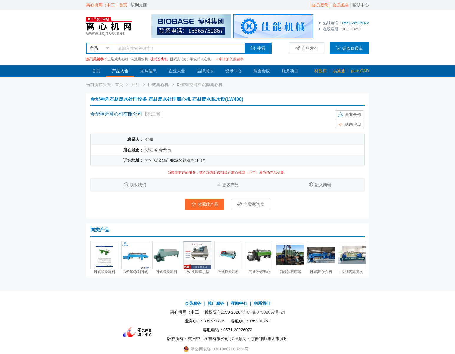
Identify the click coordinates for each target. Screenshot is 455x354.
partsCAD (360, 70)
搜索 (258, 47)
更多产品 (230, 184)
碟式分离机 (159, 59)
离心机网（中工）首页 (106, 5)
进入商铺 (323, 184)
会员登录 (320, 5)
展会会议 (261, 70)
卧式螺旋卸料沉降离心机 (199, 84)
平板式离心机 (200, 59)
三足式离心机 (117, 59)
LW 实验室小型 (197, 272)
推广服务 (216, 303)
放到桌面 (139, 5)
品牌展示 (205, 70)
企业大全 (177, 70)
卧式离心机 (179, 59)
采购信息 (148, 70)
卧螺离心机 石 (321, 272)
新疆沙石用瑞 (290, 272)
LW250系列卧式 (135, 272)
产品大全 (120, 70)
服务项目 (290, 70)
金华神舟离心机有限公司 (116, 113)
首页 (96, 70)
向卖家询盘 (250, 204)
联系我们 (138, 184)
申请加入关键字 (229, 59)
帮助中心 (360, 5)
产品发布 (306, 48)
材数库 (320, 70)
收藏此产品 (204, 204)
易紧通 (339, 70)
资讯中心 (233, 70)
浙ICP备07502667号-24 (263, 312)
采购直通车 (349, 48)
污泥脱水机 (139, 59)
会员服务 (341, 5)
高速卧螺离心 (259, 272)
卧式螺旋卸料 (104, 272)
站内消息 (349, 124)
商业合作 (349, 114)
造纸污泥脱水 (352, 272)
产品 (135, 84)
